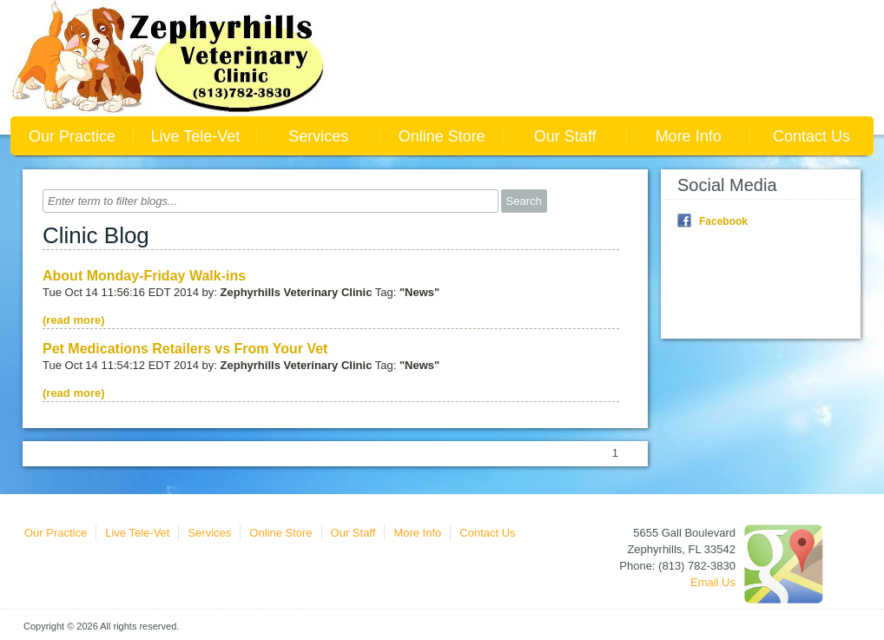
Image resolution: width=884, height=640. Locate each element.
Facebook (723, 221)
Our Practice (72, 136)
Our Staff (565, 136)
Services (318, 136)
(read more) (74, 320)
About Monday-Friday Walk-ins (144, 275)
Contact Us (811, 136)
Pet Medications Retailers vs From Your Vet (185, 348)
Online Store (442, 136)
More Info (689, 136)
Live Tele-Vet (196, 136)
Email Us (713, 582)
